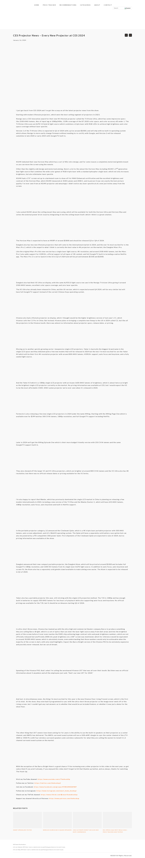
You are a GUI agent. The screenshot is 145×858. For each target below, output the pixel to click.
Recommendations (68, 5)
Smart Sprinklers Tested (22, 830)
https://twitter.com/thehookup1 (48, 783)
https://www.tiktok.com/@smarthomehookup (59, 794)
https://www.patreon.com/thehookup (64, 798)
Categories (85, 5)
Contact (108, 5)
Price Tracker (49, 5)
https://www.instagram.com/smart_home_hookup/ (56, 791)
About (97, 5)
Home (36, 5)
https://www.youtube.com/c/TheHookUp (54, 779)
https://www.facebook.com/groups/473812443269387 (55, 787)
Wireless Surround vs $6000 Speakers (57, 830)
